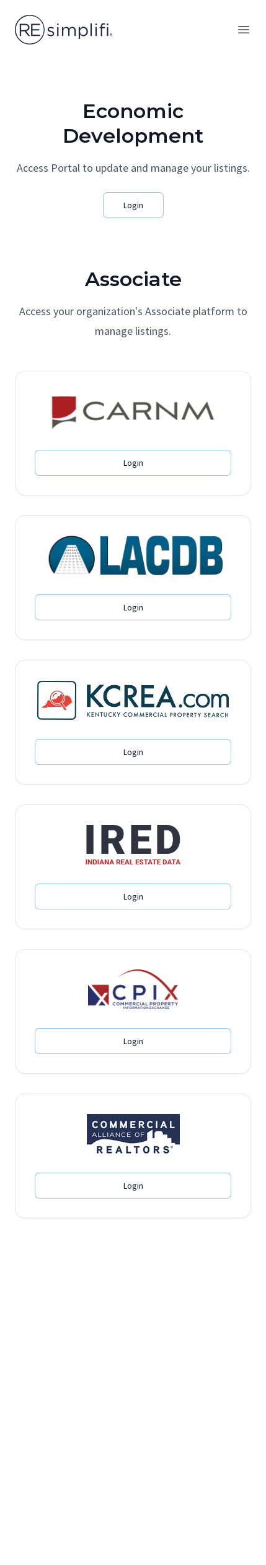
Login (133, 205)
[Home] (63, 29)
